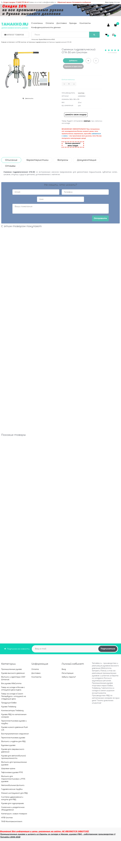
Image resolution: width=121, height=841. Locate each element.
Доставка (61, 23)
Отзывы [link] (10, 166)
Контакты (85, 23)
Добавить (73, 61)
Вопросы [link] (62, 160)
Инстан (81, 93)
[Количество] (69, 84)
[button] (75, 84)
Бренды (73, 23)
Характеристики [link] (37, 160)
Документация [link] (86, 160)
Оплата (50, 23)
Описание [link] (11, 160)
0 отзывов (112, 52)
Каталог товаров (15, 35)
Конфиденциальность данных (46, 27)
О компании (37, 23)
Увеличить (29, 98)
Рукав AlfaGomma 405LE (47, 39)
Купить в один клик (73, 66)
